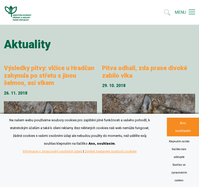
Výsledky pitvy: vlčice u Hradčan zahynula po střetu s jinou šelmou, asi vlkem (49, 75)
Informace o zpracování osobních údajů (52, 151)
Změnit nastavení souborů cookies (111, 151)
